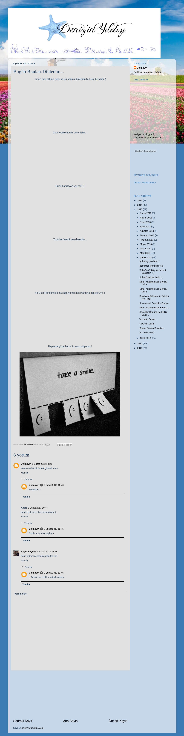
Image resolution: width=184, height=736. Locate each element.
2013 (140, 209)
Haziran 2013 (147, 239)
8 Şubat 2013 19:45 (38, 507)
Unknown (26, 464)
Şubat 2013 (146, 257)
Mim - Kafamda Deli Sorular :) (154, 307)
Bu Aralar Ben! (146, 332)
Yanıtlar (28, 479)
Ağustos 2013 (147, 231)
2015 (140, 200)
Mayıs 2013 (146, 244)
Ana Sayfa (70, 721)
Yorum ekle (20, 593)
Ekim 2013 (145, 222)
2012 (140, 343)
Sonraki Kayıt (22, 721)
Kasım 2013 (146, 217)
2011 (140, 348)
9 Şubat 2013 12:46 (54, 485)
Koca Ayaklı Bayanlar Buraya (154, 303)
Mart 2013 (145, 253)
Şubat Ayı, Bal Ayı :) (149, 261)
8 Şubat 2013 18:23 (42, 464)
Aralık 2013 (146, 213)
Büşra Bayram (28, 551)
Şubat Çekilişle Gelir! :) (150, 277)
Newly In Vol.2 (146, 323)
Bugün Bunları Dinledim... (152, 328)
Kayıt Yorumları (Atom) (32, 728)
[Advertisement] (70, 694)
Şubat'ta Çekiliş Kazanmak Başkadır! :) (152, 271)
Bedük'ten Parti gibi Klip (151, 266)
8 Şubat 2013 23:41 (47, 551)
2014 (140, 205)
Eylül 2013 (145, 226)
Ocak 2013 (146, 338)
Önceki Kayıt (118, 721)
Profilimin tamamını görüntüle (148, 72)
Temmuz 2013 (147, 235)
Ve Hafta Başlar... (148, 319)
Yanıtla (24, 472)
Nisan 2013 (146, 248)
